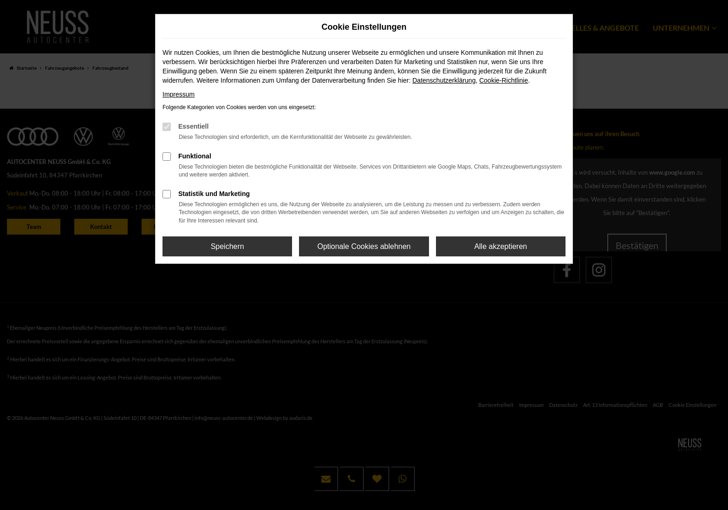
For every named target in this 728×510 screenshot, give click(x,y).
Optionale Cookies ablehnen (363, 246)
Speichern (227, 246)
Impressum (178, 94)
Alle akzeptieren (500, 246)
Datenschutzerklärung (443, 80)
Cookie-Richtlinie (503, 80)
